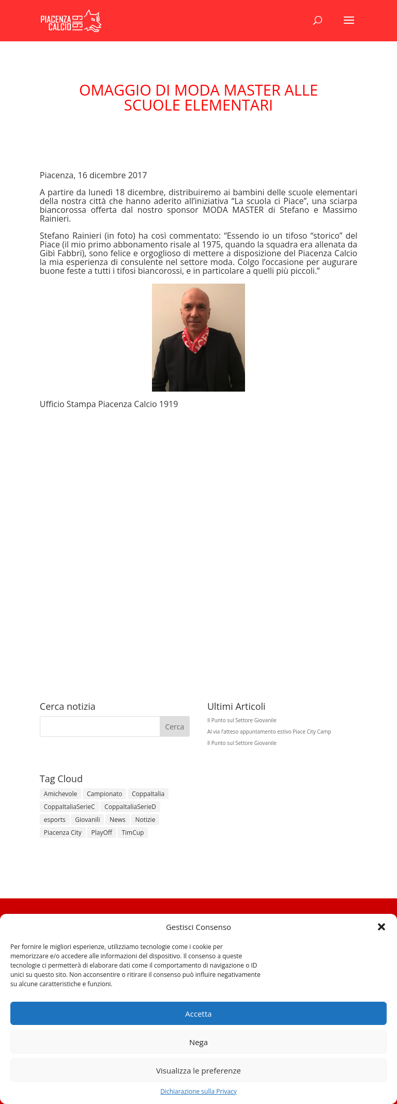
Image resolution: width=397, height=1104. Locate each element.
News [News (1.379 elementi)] (118, 819)
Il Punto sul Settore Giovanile (242, 720)
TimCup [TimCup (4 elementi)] (132, 832)
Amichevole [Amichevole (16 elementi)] (61, 793)
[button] (381, 927)
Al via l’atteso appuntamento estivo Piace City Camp (269, 731)
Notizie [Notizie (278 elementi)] (145, 819)
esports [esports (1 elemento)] (55, 819)
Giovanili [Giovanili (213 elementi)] (87, 819)
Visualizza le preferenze (198, 1070)
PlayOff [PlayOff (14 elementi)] (101, 832)
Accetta (198, 1013)
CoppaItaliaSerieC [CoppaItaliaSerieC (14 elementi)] (69, 806)
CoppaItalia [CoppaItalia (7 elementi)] (148, 793)
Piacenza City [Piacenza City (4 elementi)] (63, 832)
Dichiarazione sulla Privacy (198, 1091)
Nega (198, 1042)
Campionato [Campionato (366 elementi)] (104, 793)
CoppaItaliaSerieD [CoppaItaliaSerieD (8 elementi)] (130, 806)
